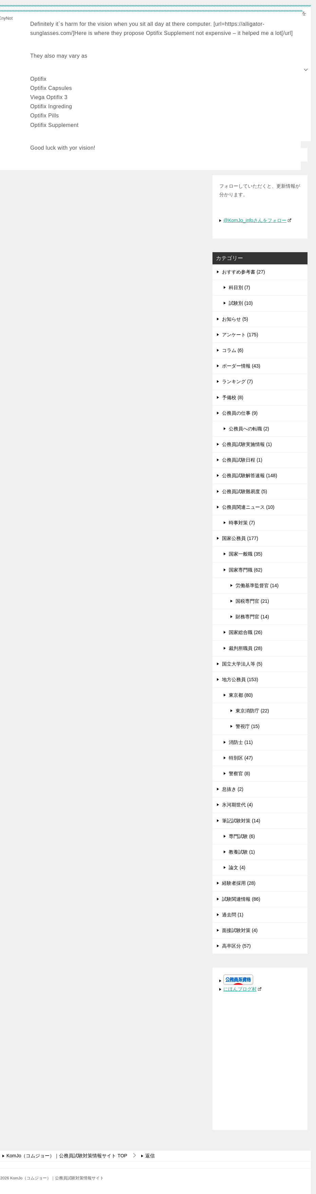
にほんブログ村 (242, 989)
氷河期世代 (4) (237, 804)
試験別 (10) (241, 303)
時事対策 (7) (242, 522)
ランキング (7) (237, 381)
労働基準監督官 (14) (257, 585)
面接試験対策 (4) (240, 930)
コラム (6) (232, 350)
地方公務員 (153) (240, 679)
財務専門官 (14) (252, 616)
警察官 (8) (239, 773)
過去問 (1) (232, 914)
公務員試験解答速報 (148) (249, 475)
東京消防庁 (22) (252, 710)
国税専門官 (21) (252, 601)
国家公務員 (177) (240, 538)
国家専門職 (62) (245, 569)
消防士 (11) (241, 742)
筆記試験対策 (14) (241, 820)
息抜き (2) (232, 789)
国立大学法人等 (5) (242, 663)
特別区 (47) (241, 757)
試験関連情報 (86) (241, 898)
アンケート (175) (240, 334)
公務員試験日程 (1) (242, 460)
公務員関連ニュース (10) (248, 506)
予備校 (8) (232, 397)
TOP (66, 1155)
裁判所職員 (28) (245, 648)
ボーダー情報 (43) (241, 366)
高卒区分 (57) (236, 946)
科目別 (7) (239, 287)
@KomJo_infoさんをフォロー (257, 220)
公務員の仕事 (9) (240, 412)
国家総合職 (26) (245, 632)
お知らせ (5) (235, 318)
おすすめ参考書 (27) (243, 272)
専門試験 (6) (242, 836)
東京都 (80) (241, 695)
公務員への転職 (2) (249, 428)
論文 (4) (237, 867)
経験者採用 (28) (239, 883)
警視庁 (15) (248, 726)
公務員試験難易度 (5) (244, 491)
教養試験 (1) (242, 852)
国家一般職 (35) (245, 554)
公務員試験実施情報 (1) (247, 444)
